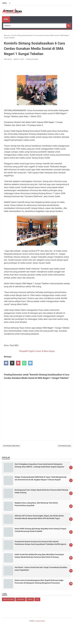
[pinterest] (18, 363)
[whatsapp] (24, 363)
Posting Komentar (32, 59)
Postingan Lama (64, 446)
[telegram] (30, 363)
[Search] (34, 25)
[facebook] (6, 363)
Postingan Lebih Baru (11, 446)
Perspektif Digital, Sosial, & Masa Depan (37, 351)
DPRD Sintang (8, 599)
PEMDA (30, 599)
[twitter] (12, 363)
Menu (6, 19)
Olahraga (20, 599)
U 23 (37, 599)
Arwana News (40, 621)
